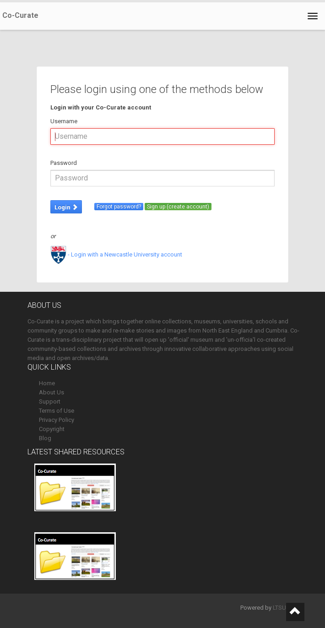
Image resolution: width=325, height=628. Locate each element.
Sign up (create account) (178, 206)
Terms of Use (56, 410)
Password (63, 162)
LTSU (279, 607)
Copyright (52, 429)
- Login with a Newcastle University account (116, 254)
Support (49, 401)
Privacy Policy (56, 419)
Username (63, 121)
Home (47, 383)
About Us (51, 392)
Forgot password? (119, 206)
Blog (45, 438)
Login (66, 207)
